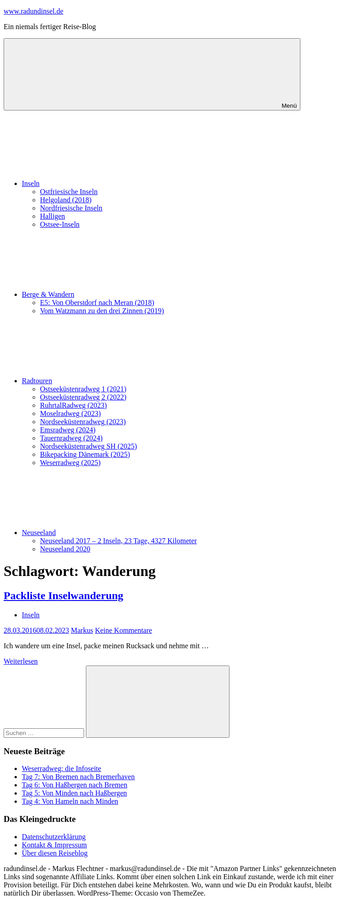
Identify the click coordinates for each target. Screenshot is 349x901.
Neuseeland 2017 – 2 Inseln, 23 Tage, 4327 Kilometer (118, 541)
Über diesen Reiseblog (55, 853)
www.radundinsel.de (33, 11)
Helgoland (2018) (65, 200)
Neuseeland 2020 (65, 549)
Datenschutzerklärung (53, 837)
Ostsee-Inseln (60, 224)
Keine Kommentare (123, 630)
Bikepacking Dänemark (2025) (85, 454)
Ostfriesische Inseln (69, 191)
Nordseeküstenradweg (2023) (83, 421)
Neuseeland (107, 532)
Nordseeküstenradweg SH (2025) (88, 446)
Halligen (52, 216)
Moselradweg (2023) (70, 413)
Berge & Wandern (116, 294)
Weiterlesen (21, 661)
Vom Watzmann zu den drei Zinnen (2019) (102, 311)
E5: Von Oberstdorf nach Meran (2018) (97, 302)
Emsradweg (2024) (67, 430)
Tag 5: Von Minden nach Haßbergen (74, 793)
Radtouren (105, 381)
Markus (82, 630)
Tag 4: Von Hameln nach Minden (70, 801)
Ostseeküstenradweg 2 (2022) (83, 397)
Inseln (99, 183)
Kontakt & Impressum (54, 845)
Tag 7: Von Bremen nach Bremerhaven (78, 777)
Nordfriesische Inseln (71, 208)
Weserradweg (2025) (70, 462)
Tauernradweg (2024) (71, 438)
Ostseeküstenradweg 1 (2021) (83, 389)
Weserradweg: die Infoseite (61, 768)
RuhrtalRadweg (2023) (73, 405)
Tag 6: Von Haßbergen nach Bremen (74, 785)
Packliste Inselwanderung (63, 595)
